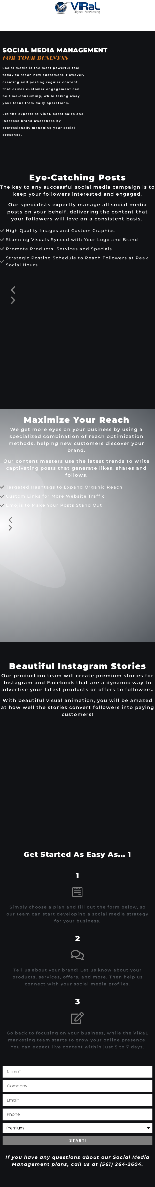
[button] (77, 290)
